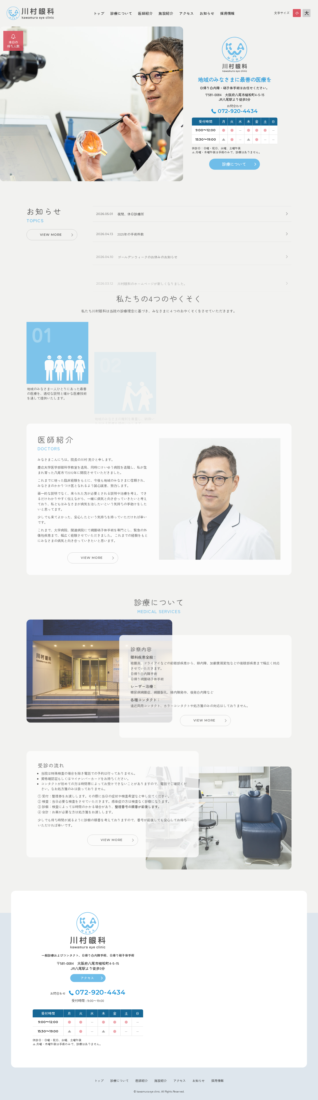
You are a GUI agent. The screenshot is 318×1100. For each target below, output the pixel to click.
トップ (98, 13)
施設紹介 (166, 13)
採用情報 (227, 13)
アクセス (186, 13)
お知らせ (207, 13)
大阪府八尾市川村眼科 (30, 13)
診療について (121, 13)
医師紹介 (145, 13)
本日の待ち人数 (13, 44)
